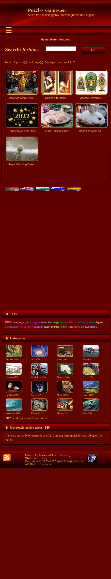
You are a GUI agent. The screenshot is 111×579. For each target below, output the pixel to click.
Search (53, 39)
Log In (46, 568)
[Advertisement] (55, 231)
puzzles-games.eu (70, 571)
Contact (30, 565)
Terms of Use (48, 565)
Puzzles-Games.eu (47, 10)
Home (44, 39)
